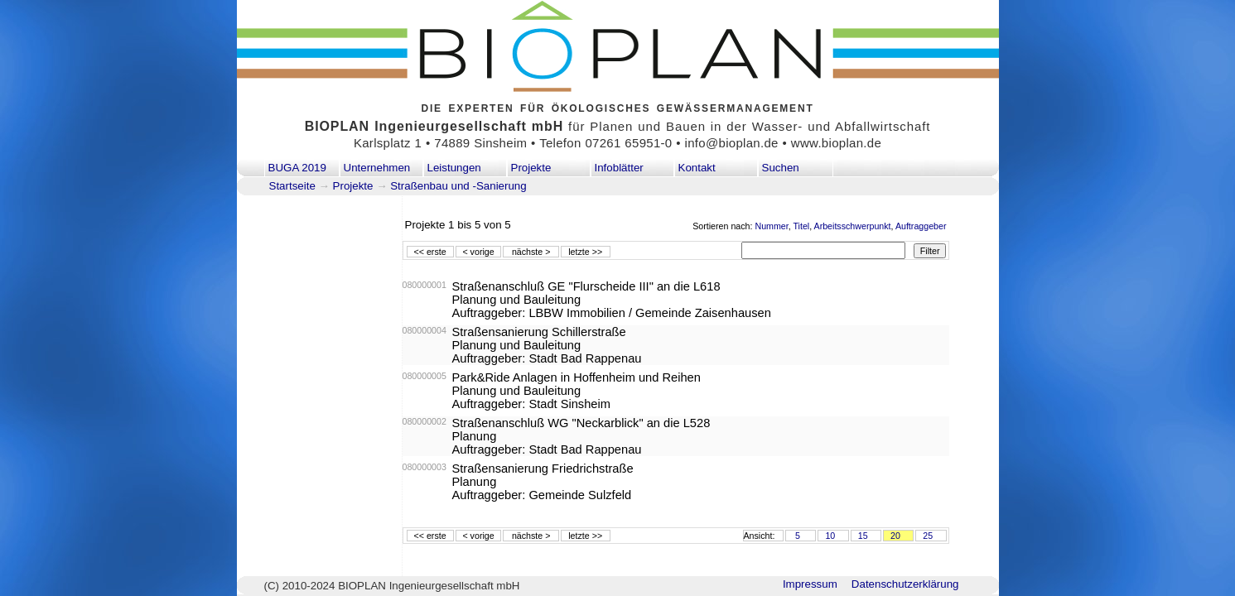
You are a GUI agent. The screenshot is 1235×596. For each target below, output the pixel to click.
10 (830, 536)
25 (928, 536)
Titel (801, 226)
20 (895, 536)
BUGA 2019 (297, 167)
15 (863, 536)
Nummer (771, 226)
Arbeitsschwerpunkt (852, 226)
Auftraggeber (921, 226)
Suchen (780, 167)
